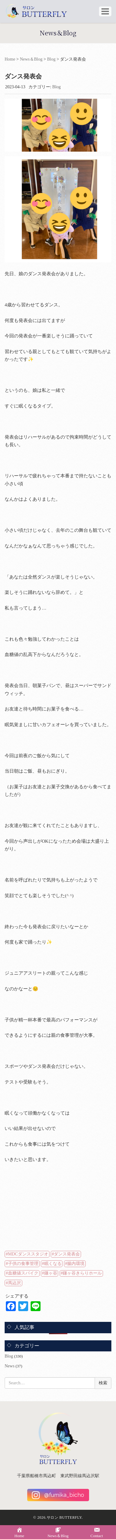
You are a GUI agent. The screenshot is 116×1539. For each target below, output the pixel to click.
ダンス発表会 (67, 1254)
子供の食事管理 (23, 1263)
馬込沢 (14, 1283)
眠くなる (53, 1263)
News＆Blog (31, 59)
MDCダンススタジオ (28, 1254)
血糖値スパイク (23, 1273)
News (10, 1366)
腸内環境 (75, 1263)
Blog (51, 59)
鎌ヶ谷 (50, 1273)
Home (10, 59)
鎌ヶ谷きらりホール (82, 1273)
